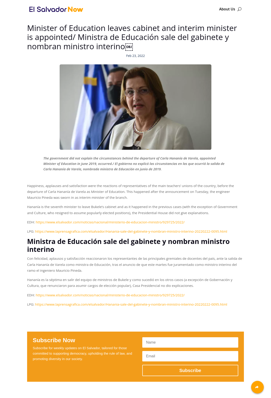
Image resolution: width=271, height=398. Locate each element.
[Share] (257, 387)
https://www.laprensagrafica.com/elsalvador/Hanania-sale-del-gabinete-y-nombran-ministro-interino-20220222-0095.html (131, 231)
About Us (227, 9)
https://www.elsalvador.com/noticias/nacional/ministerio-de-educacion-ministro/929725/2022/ (110, 222)
